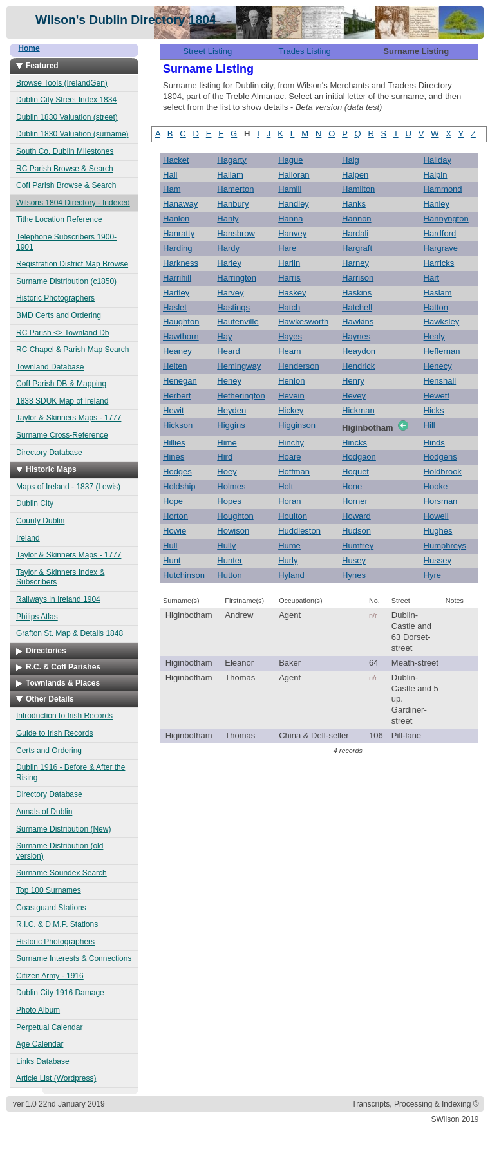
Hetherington (241, 395)
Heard (228, 351)
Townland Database (50, 366)
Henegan (180, 381)
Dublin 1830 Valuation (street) (67, 117)
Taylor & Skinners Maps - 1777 (68, 417)
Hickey (290, 410)
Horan (289, 501)
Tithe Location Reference (59, 219)
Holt (285, 486)
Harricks (439, 263)
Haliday (437, 160)
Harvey (230, 292)
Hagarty (232, 160)
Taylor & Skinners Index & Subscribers (60, 577)
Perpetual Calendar (49, 1027)
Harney (355, 263)
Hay (224, 336)
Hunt (171, 560)
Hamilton (358, 189)
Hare (287, 248)
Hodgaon (359, 457)
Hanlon (176, 218)
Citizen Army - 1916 (50, 975)
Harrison (357, 278)
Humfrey (357, 545)
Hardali (355, 233)
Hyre (432, 575)
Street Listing (207, 51)
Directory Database (49, 452)
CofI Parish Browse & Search (66, 185)
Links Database (43, 1061)
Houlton (292, 516)
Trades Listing (305, 51)
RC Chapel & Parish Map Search (72, 349)
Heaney (177, 351)
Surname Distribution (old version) (59, 851)
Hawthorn (181, 336)
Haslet (175, 307)
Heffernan (442, 351)
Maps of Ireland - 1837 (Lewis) (68, 486)
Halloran (293, 175)
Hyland (291, 575)
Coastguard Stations (51, 907)
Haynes (356, 336)
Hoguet (355, 471)
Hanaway (180, 204)
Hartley (176, 292)
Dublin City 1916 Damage (60, 992)
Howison (233, 531)
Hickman (358, 410)
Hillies (174, 442)
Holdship (179, 486)
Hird (224, 457)
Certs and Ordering (49, 750)
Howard (356, 516)
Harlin (289, 263)
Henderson (298, 366)
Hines (173, 457)
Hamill (289, 189)
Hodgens (440, 457)
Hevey (354, 395)
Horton (175, 516)
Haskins (357, 292)
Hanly (227, 218)
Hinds (434, 442)
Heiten (175, 366)
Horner (355, 501)
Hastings (233, 307)
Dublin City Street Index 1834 (66, 99)
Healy (434, 336)
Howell (436, 516)
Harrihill (177, 278)
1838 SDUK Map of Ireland (62, 401)
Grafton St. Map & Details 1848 (69, 633)
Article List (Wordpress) (56, 1078)
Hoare (289, 457)
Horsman (441, 501)
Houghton (235, 516)
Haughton (181, 321)
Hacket (176, 160)
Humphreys (445, 545)
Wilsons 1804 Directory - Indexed (73, 202)
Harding (178, 248)
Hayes (290, 336)
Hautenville (237, 321)
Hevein (291, 395)
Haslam (438, 292)
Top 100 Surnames (48, 890)
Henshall (440, 381)
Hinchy (291, 442)
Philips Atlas (37, 616)
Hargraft (357, 248)
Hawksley (442, 321)
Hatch (289, 307)
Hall (170, 175)
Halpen (355, 175)
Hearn (289, 351)
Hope (173, 501)
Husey (354, 560)
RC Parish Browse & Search (64, 168)
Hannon (357, 218)
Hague (290, 160)
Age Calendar (39, 1044)
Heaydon (358, 351)
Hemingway (239, 366)
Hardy (228, 248)
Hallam (230, 175)
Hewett (436, 395)
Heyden (231, 410)
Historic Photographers (55, 298)
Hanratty (178, 233)
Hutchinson (184, 575)
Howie (174, 531)
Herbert (177, 395)
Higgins (231, 425)
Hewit (173, 410)
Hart (432, 278)
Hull (170, 545)
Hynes (354, 575)
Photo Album (38, 1009)
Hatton (436, 307)
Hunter (229, 560)
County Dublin (40, 520)
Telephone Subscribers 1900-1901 (66, 242)
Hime (226, 442)
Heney (229, 381)
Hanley (436, 204)
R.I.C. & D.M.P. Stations (57, 924)
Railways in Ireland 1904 (58, 599)
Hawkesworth (303, 321)
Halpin (436, 175)
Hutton (229, 575)
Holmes (231, 486)
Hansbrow (236, 233)
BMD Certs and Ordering (58, 315)
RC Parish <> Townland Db (62, 332)
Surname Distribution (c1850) (66, 281)
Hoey (226, 471)
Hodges (177, 471)
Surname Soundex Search (61, 872)
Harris (289, 278)
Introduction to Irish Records (64, 715)
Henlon (291, 381)
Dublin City (34, 503)
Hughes (438, 531)
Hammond (443, 189)
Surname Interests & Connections (73, 958)
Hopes (229, 501)
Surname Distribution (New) (63, 829)
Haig (350, 160)
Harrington (236, 278)
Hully (226, 545)
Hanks (354, 204)
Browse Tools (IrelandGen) (62, 83)
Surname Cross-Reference (62, 435)
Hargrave (441, 248)
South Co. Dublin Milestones (64, 151)
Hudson (356, 531)
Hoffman (294, 471)
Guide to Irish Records (54, 733)
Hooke (436, 486)
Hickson (178, 425)
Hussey (437, 560)
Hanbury (233, 204)
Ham (171, 189)
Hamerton (235, 189)
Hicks (434, 410)
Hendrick (358, 366)
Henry (353, 381)
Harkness (180, 263)
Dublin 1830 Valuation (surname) (72, 133)
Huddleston (299, 531)
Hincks (354, 442)
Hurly (287, 560)
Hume (289, 545)
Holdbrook (443, 471)
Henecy (438, 366)
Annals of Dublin (44, 811)
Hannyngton (446, 218)
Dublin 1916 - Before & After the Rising (70, 772)
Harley (229, 263)
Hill (429, 425)
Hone (352, 486)
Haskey (292, 292)
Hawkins (357, 321)
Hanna (290, 218)
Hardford (440, 233)
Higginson (297, 425)
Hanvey (292, 233)
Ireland (28, 538)
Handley (293, 204)
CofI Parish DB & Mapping (61, 383)
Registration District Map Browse (72, 263)
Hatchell (357, 307)
